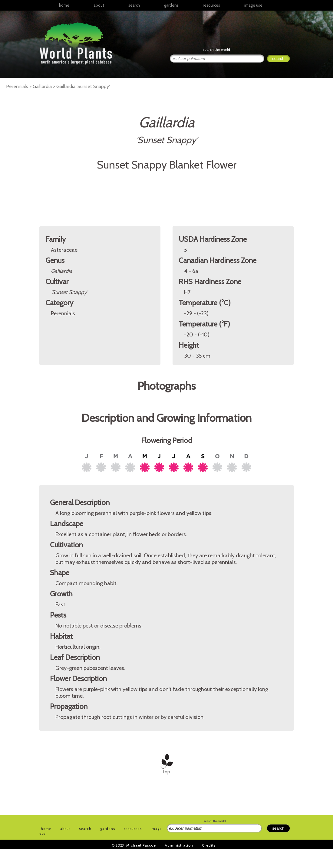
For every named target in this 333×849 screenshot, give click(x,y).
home (64, 5)
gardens (171, 5)
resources (133, 829)
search (134, 5)
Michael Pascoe (141, 845)
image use (253, 5)
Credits (209, 845)
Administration (179, 845)
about (99, 5)
